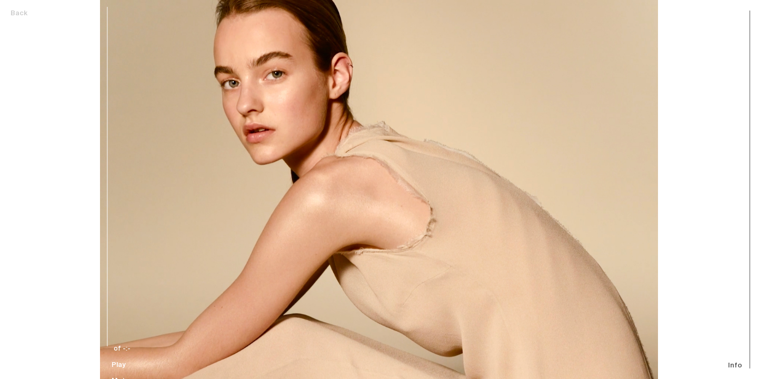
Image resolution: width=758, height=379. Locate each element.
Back (19, 13)
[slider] (130, 176)
